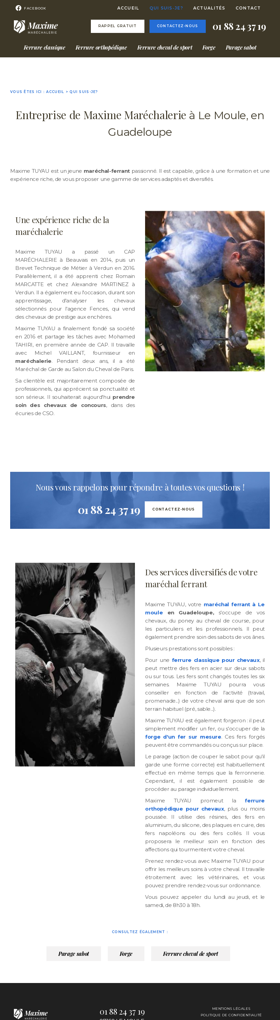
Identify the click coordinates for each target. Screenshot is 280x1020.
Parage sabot (241, 47)
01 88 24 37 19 (239, 26)
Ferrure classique (44, 47)
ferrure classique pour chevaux (214, 660)
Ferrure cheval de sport (165, 47)
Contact (248, 8)
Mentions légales (231, 1008)
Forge (208, 47)
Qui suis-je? (166, 8)
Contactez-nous (177, 26)
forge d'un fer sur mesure (183, 737)
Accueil (128, 8)
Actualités (209, 8)
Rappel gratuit (117, 26)
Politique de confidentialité (231, 1015)
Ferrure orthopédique (101, 47)
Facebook (27, 8)
